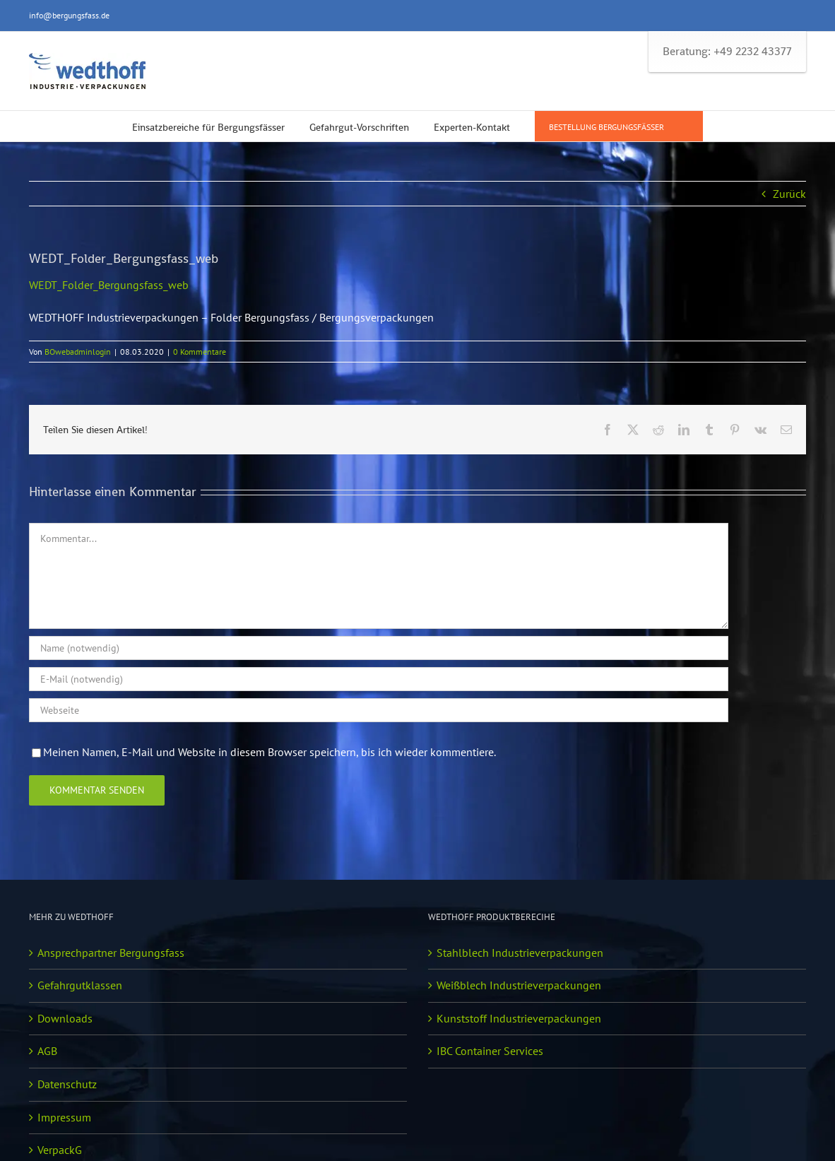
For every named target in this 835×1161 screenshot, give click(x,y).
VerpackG (59, 1150)
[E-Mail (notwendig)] (378, 679)
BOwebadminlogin (78, 351)
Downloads (65, 1018)
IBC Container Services (490, 1051)
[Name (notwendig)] (378, 648)
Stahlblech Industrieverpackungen (520, 952)
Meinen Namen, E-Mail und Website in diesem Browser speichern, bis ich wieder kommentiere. (269, 752)
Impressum (64, 1117)
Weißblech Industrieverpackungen (519, 985)
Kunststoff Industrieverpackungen (519, 1018)
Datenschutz (67, 1084)
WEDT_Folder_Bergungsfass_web (109, 285)
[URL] (378, 710)
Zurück (789, 194)
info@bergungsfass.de (69, 15)
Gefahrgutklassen (79, 985)
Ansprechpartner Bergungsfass (110, 952)
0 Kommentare (199, 351)
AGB (47, 1051)
